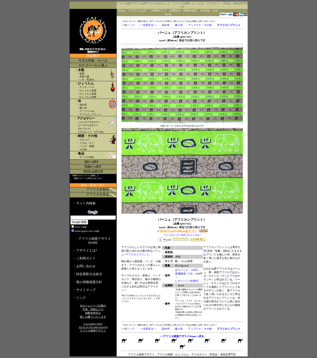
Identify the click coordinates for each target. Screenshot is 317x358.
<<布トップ (128, 25)
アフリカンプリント (137, 254)
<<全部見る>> (148, 25)
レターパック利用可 (187, 280)
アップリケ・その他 (200, 25)
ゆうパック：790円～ (187, 270)
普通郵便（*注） (185, 273)
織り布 (179, 25)
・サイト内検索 (84, 203)
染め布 (166, 25)
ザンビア (227, 275)
